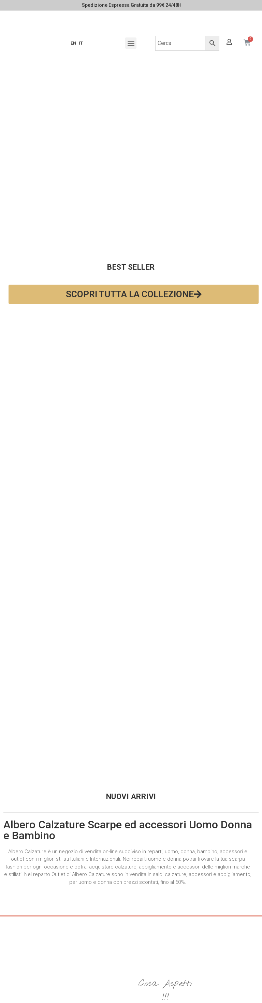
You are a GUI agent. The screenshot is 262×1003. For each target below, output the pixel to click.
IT (81, 43)
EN (73, 43)
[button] (130, 43)
